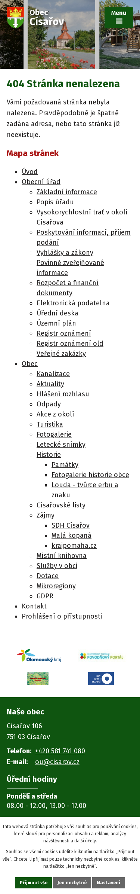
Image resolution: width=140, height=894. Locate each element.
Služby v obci (57, 566)
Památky (65, 465)
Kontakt (34, 606)
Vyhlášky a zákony (65, 252)
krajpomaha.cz (74, 545)
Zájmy (46, 515)
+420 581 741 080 (60, 751)
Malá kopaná (71, 535)
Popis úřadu (55, 202)
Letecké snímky (61, 444)
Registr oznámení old (70, 343)
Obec (30, 364)
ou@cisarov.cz (57, 762)
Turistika (50, 424)
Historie (49, 455)
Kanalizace (53, 374)
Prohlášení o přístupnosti (62, 616)
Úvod (30, 172)
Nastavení (108, 882)
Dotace (48, 576)
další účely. (85, 840)
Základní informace (67, 192)
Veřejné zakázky (61, 354)
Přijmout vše (33, 882)
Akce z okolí (55, 414)
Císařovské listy (61, 505)
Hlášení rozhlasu (63, 394)
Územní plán (56, 323)
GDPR (45, 596)
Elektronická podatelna (73, 303)
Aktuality (50, 384)
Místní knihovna (62, 556)
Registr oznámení (64, 333)
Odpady (49, 404)
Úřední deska (57, 313)
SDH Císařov (71, 525)
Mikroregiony (56, 586)
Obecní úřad (41, 182)
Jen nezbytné (72, 882)
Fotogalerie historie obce (90, 475)
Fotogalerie (54, 434)
